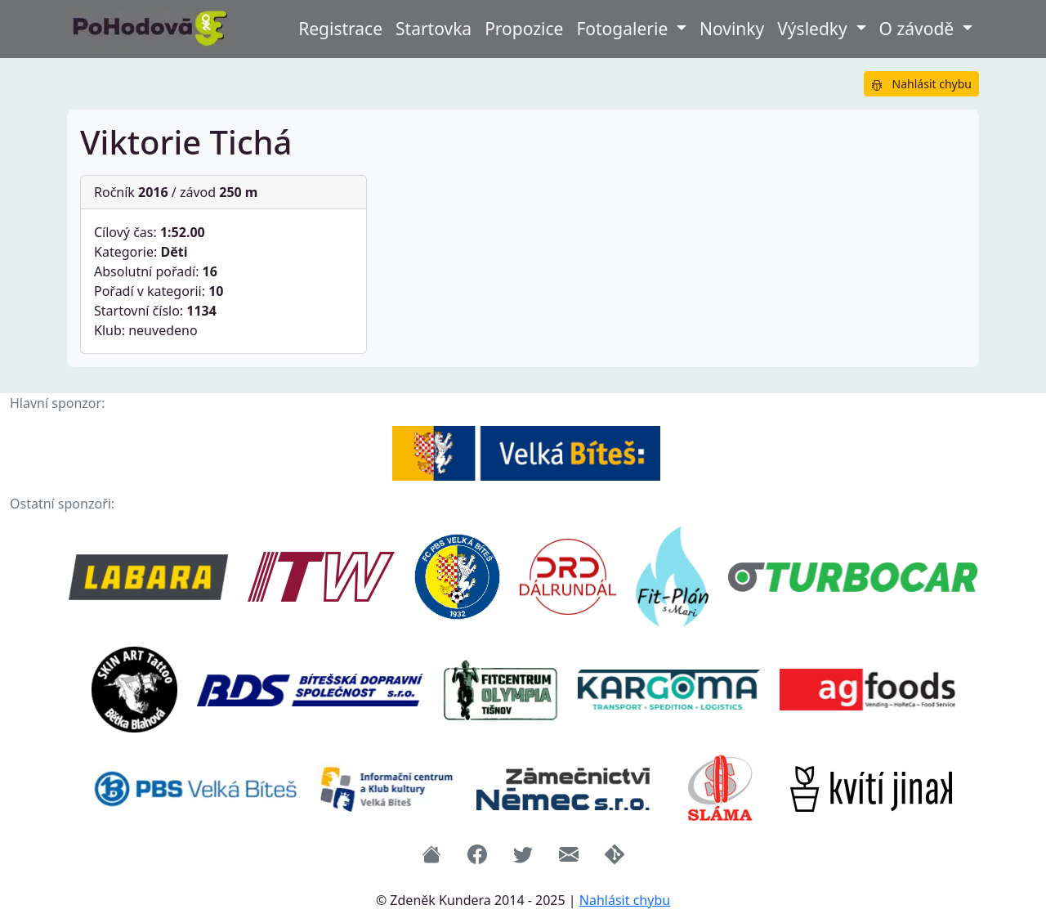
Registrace (340, 28)
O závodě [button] (919, 28)
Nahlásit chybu (921, 84)
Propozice (524, 28)
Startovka (434, 28)
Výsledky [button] (814, 28)
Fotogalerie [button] (624, 28)
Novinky (732, 28)
